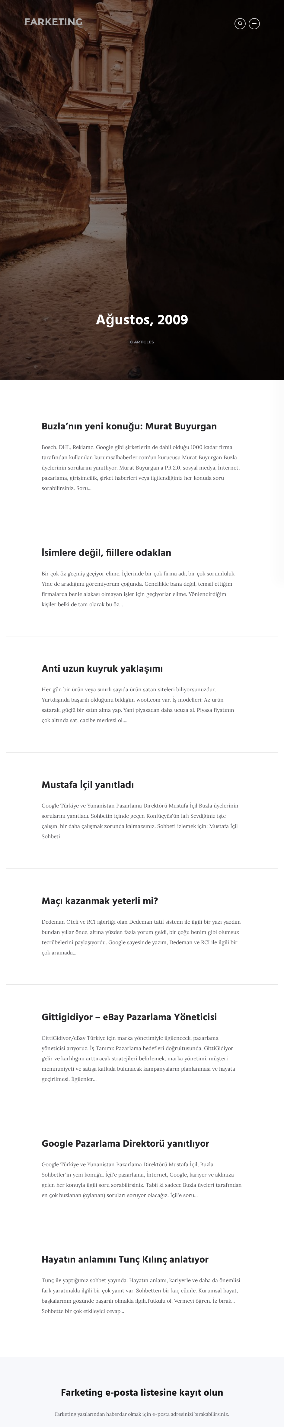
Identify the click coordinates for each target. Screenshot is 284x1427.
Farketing (47, 21)
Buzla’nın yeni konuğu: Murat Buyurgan (129, 974)
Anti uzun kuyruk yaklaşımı (102, 1249)
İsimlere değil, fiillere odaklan (106, 1117)
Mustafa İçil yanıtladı (88, 1381)
